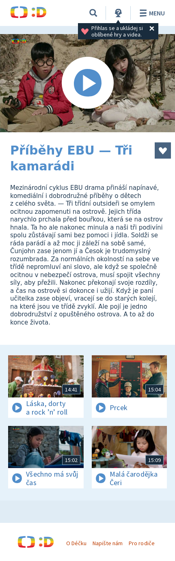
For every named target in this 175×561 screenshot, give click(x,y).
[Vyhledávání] (93, 13)
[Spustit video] (87, 83)
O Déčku (76, 543)
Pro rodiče (141, 543)
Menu (151, 13)
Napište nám (108, 543)
